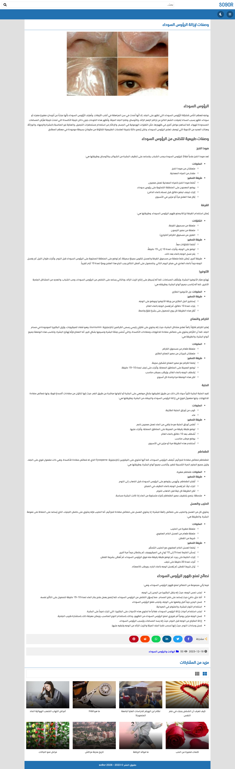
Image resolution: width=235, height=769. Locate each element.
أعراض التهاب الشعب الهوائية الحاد (48, 711)
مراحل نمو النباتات (48, 752)
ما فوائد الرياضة (141, 752)
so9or (226, 5)
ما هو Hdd (94, 711)
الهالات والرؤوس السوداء (162, 651)
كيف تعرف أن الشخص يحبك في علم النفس (187, 713)
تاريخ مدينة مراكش (94, 752)
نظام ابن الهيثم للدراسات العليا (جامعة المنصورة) (140, 713)
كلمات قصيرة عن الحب (187, 752)
